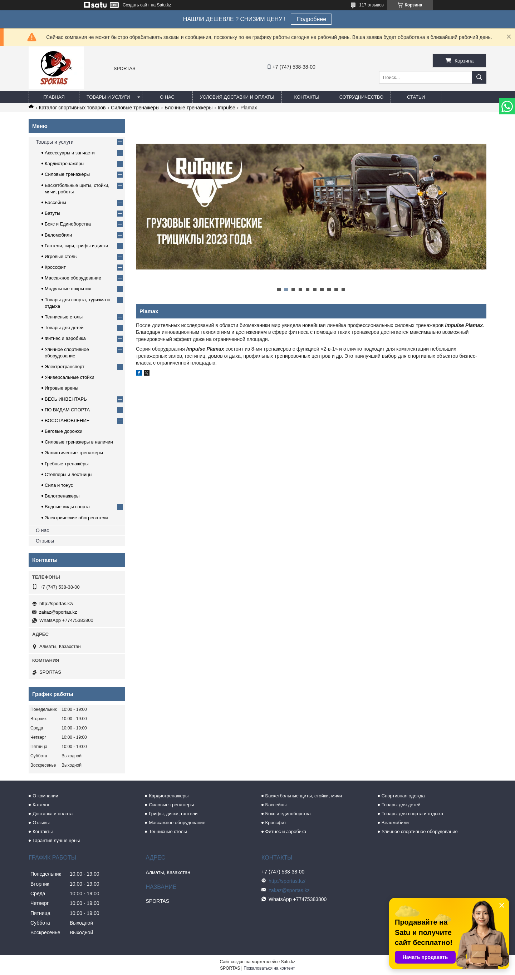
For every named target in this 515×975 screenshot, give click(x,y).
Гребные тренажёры (67, 463)
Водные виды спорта (67, 506)
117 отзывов (371, 5)
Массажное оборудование (73, 278)
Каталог (41, 804)
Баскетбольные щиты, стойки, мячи (303, 795)
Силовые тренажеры (171, 804)
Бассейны (55, 202)
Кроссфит (55, 267)
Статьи (416, 97)
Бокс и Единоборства (68, 224)
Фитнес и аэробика (65, 338)
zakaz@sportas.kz (58, 612)
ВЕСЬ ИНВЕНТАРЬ (66, 399)
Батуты (52, 213)
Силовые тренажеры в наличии (79, 442)
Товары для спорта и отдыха (412, 813)
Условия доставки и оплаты (237, 97)
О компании (45, 795)
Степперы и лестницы (68, 474)
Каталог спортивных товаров (72, 107)
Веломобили (58, 235)
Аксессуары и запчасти (70, 152)
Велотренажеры (62, 496)
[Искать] (479, 77)
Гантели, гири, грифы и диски (76, 245)
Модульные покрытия (68, 288)
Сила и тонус (59, 485)
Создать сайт (136, 5)
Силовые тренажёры (135, 107)
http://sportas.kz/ (56, 603)
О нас (167, 97)
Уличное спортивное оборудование (420, 831)
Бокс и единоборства (288, 813)
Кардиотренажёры (64, 163)
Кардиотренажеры (168, 795)
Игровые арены (61, 388)
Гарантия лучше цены (56, 840)
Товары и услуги (108, 97)
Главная (54, 97)
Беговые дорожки (63, 431)
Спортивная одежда (403, 795)
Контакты (306, 97)
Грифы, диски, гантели (173, 813)
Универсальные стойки (69, 377)
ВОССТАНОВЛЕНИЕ (67, 420)
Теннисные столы (64, 317)
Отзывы (45, 541)
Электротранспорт (64, 366)
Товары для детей (64, 327)
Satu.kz (288, 961)
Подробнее (311, 19)
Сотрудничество (361, 97)
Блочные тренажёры (188, 107)
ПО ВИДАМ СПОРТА (67, 409)
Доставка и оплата (53, 813)
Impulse (226, 107)
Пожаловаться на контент (269, 968)
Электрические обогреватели (76, 517)
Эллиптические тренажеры (74, 452)
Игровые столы (61, 256)
